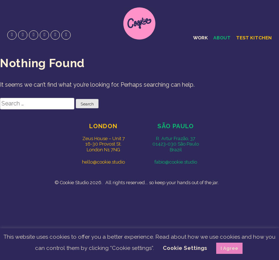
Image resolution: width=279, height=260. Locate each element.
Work (200, 37)
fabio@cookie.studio (175, 162)
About (222, 37)
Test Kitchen (254, 37)
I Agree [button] (229, 248)
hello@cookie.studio (103, 162)
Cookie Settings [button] (185, 248)
